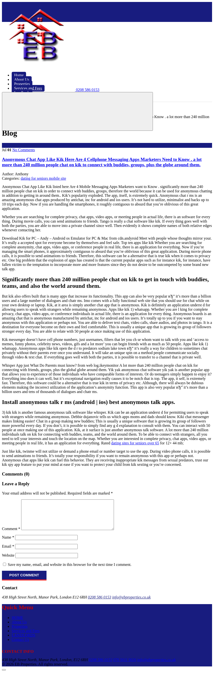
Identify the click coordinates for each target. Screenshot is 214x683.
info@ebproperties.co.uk (131, 603)
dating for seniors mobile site (43, 178)
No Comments (23, 150)
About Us (19, 628)
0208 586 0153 (99, 603)
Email (8, 552)
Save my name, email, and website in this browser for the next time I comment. (69, 570)
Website (8, 561)
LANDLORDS (23, 641)
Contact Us (20, 645)
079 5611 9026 (124, 666)
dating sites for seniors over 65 (135, 443)
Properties (20, 632)
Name (8, 543)
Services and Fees (26, 637)
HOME (17, 623)
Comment (11, 535)
